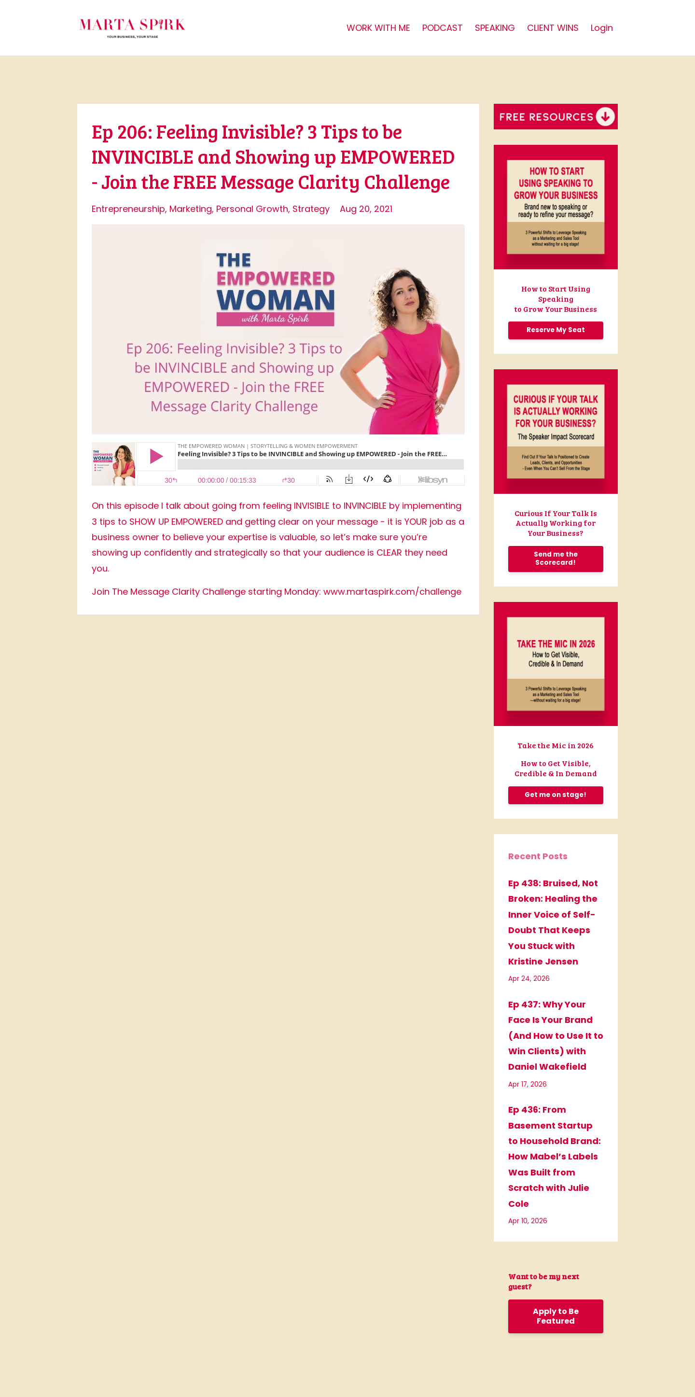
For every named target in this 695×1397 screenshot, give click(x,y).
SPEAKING (495, 28)
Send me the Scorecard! (556, 558)
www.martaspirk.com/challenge (392, 592)
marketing (190, 209)
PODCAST (442, 28)
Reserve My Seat (556, 330)
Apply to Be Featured (556, 1316)
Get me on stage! (555, 794)
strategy (311, 209)
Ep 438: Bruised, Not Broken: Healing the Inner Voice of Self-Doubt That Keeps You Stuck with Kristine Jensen (553, 922)
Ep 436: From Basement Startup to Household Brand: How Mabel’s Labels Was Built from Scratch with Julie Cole (554, 1156)
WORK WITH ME (378, 28)
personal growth (252, 209)
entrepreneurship (128, 209)
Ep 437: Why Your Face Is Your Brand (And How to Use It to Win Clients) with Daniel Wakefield (555, 1035)
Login (602, 28)
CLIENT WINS (553, 28)
